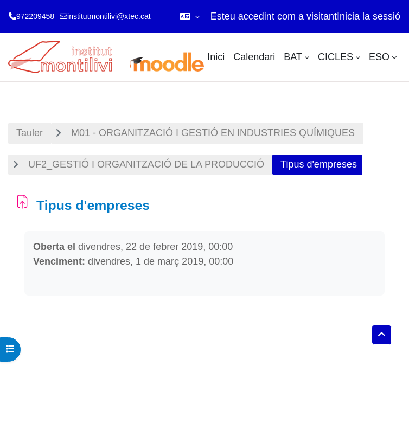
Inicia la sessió (368, 16)
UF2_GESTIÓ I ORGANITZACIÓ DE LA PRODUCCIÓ (146, 164)
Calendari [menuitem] (254, 57)
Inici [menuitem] (216, 57)
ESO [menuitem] (379, 57)
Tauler (29, 132)
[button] (189, 16)
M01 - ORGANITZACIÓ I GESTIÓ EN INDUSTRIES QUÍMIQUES (213, 132)
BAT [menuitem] (293, 57)
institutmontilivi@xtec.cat (108, 16)
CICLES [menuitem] (335, 57)
